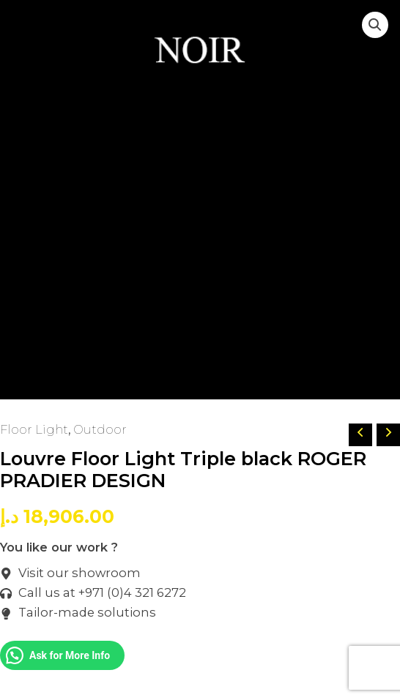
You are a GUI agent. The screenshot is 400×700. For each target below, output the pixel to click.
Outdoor (100, 429)
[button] (375, 25)
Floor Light (34, 429)
